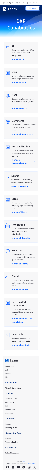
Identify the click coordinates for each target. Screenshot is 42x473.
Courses (8, 424)
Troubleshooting (11, 442)
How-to (8, 438)
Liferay (24, 461)
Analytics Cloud (11, 399)
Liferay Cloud (10, 409)
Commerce (9, 402)
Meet (7, 377)
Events (8, 373)
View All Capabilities (13, 388)
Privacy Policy (31, 464)
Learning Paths (11, 427)
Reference (9, 413)
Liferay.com (9, 366)
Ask (6, 370)
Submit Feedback (11, 453)
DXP (7, 406)
